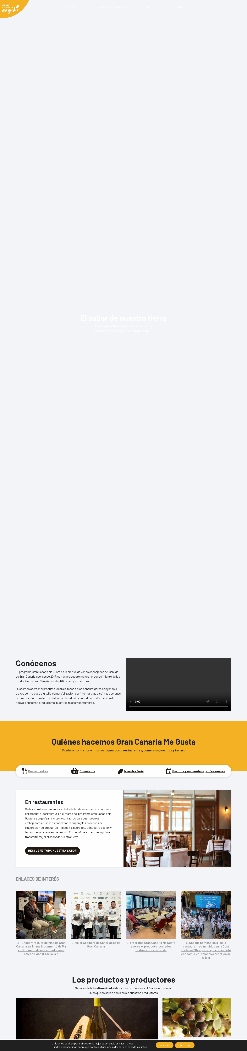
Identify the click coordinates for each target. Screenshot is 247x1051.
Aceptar (163, 1045)
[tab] (35, 771)
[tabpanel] (123, 874)
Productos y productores (112, 7)
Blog (149, 7)
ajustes (139, 1046)
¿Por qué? (70, 7)
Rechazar (186, 1045)
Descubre (177, 7)
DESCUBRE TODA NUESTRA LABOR (52, 850)
